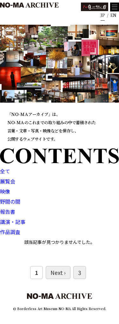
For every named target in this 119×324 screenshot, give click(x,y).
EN (113, 15)
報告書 (7, 211)
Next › (58, 272)
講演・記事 (12, 222)
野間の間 (10, 201)
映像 (5, 191)
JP (103, 15)
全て (5, 171)
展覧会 (7, 181)
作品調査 (10, 232)
